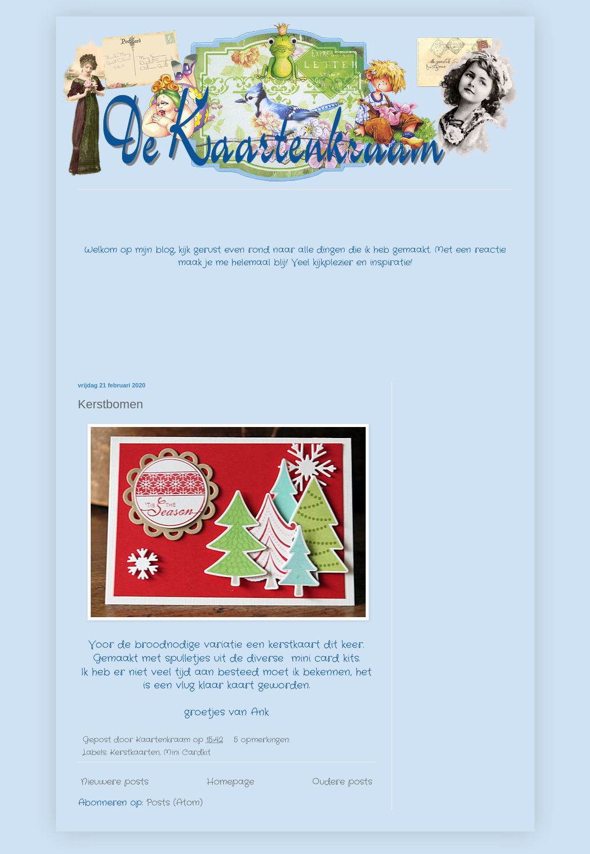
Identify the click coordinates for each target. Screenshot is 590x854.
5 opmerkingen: (263, 739)
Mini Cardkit (187, 752)
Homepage (230, 781)
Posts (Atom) (174, 802)
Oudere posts (342, 781)
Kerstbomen (111, 404)
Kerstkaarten (134, 752)
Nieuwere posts (114, 781)
